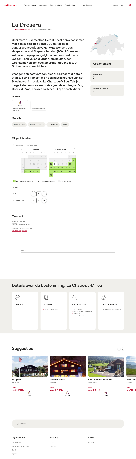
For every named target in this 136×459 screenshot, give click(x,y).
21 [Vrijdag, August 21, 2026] (66, 168)
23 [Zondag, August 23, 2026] (74, 168)
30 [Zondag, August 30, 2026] (74, 171)
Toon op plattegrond (107, 45)
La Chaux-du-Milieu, (38, 30)
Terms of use (16, 442)
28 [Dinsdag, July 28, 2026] (26, 171)
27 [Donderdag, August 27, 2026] (62, 171)
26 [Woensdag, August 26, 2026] (58, 171)
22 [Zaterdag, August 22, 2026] (70, 168)
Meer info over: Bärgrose (30, 379)
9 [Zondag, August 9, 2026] (73, 160)
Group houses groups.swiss (82, 311)
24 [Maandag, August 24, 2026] (51, 171)
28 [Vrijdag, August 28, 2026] (66, 171)
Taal (122, 5)
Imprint (14, 454)
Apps (52, 442)
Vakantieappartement (21, 30)
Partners (53, 446)
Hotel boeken (77, 309)
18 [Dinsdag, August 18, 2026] (55, 168)
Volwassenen (18, 194)
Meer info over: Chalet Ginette (68, 379)
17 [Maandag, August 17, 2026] (51, 168)
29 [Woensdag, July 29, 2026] (30, 171)
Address (91, 442)
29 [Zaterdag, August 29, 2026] (70, 171)
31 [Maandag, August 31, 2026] (51, 175)
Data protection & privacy (20, 446)
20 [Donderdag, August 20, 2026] (62, 168)
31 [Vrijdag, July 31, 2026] (38, 171)
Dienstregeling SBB (51, 309)
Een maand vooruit (74, 149)
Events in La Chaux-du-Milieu (111, 309)
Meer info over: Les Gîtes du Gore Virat (106, 379)
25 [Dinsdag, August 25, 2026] (55, 171)
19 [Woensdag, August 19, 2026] (58, 168)
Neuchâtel (49, 30)
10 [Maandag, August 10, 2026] (51, 164)
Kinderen (19, 200)
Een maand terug (23, 149)
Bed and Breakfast (79, 316)
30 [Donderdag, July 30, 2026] (34, 171)
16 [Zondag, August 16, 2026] (73, 164)
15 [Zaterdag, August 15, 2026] (70, 164)
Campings (76, 313)
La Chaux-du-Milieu (84, 285)
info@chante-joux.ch (19, 231)
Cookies (14, 450)
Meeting (115, 5)
